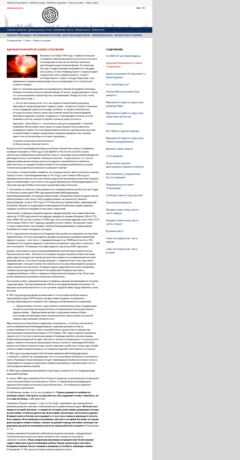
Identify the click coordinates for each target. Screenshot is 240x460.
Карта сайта (92, 3)
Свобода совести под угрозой (124, 195)
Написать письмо (42, 40)
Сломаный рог (114, 123)
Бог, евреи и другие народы (122, 131)
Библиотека (98, 30)
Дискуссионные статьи (40, 30)
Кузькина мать (114, 231)
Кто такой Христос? (117, 84)
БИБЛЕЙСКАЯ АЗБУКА (102, 35)
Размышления (14, 40)
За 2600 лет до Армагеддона (123, 56)
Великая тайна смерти (119, 149)
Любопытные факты (17, 3)
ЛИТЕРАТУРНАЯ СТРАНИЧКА (128, 35)
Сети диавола (114, 156)
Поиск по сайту (76, 3)
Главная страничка (17, 30)
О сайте (27, 40)
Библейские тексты (64, 30)
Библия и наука (37, 3)
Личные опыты (82, 30)
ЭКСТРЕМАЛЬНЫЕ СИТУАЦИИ (47, 35)
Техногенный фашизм (118, 202)
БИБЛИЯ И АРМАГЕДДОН (19, 35)
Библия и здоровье (57, 3)
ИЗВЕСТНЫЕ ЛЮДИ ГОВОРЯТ (77, 35)
